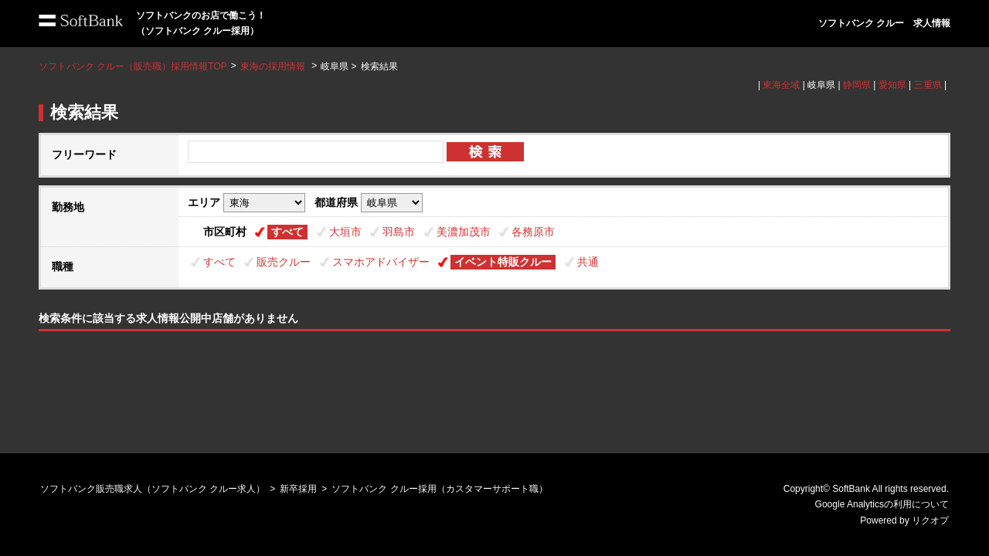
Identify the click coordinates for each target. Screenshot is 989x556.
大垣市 (345, 231)
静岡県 (857, 85)
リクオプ (930, 520)
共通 (588, 262)
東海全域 (781, 85)
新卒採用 (298, 488)
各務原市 (533, 231)
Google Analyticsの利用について (882, 504)
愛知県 (892, 85)
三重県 (928, 85)
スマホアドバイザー (381, 262)
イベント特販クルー (503, 262)
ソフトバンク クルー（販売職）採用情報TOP (133, 66)
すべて (287, 231)
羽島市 (398, 231)
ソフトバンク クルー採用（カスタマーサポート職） (439, 488)
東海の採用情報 (274, 66)
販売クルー (284, 262)
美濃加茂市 (464, 231)
